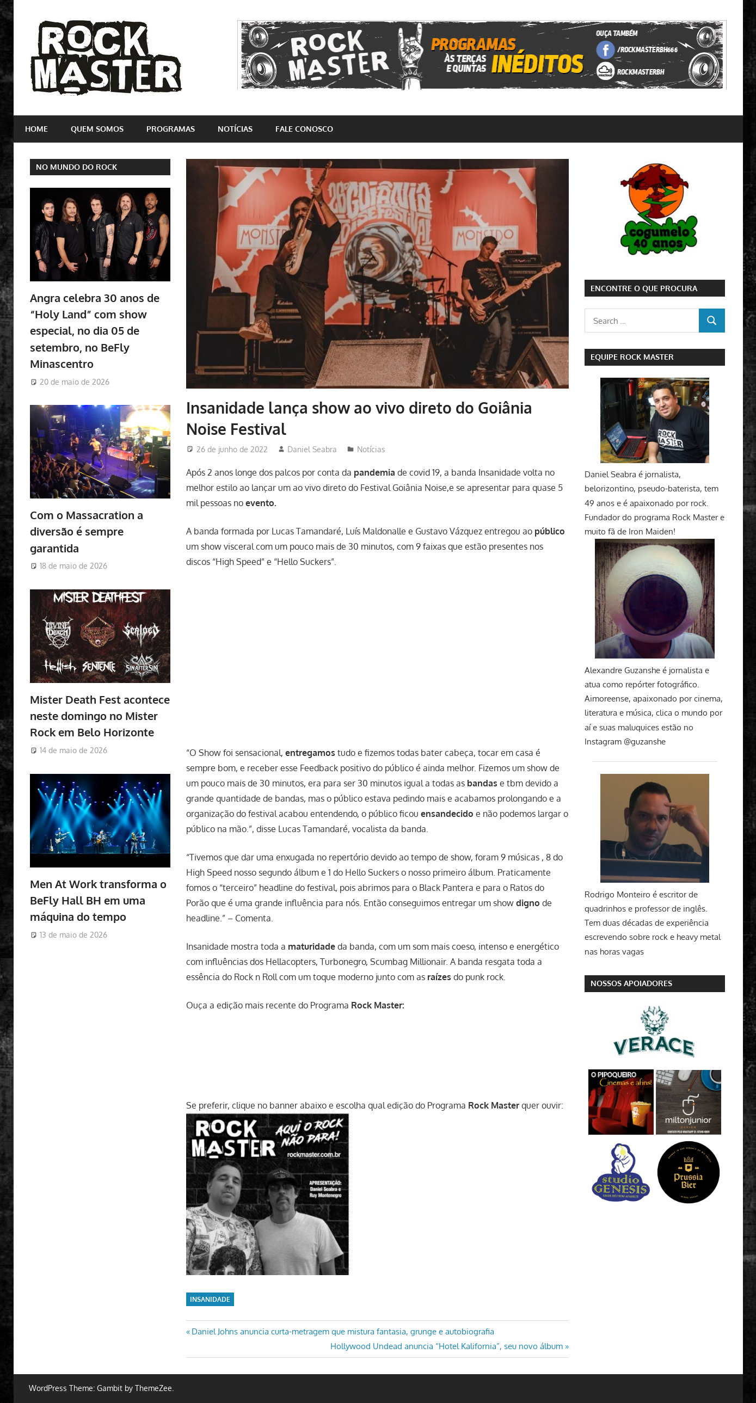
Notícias (235, 128)
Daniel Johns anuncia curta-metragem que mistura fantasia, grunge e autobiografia (342, 1331)
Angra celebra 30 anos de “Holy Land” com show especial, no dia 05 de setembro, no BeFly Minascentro (94, 331)
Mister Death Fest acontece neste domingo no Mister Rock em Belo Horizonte (100, 716)
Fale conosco (304, 128)
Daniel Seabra (312, 449)
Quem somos (97, 128)
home (36, 128)
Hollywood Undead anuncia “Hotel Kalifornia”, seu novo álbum (446, 1346)
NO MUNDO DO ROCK (76, 166)
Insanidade (210, 1299)
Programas (170, 128)
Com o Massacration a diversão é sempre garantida (86, 531)
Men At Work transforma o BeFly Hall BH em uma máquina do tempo (98, 900)
